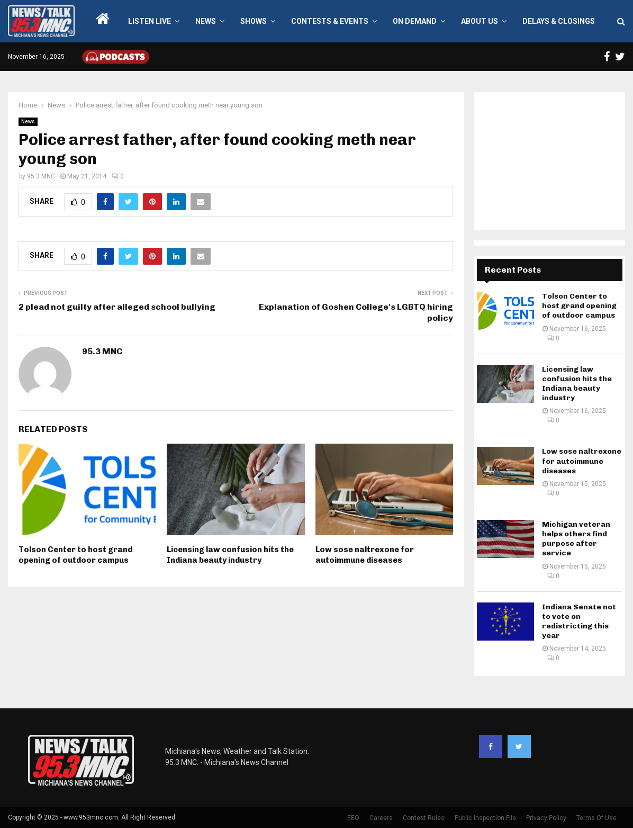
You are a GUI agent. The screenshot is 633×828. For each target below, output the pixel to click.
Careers (381, 818)
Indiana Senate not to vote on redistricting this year (579, 621)
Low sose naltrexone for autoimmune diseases (364, 555)
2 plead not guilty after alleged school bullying (117, 307)
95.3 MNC (41, 176)
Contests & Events (329, 21)
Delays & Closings (558, 21)
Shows (253, 21)
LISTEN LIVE (149, 21)
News (205, 21)
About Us (479, 21)
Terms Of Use (596, 818)
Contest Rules (424, 818)
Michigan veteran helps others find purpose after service (576, 539)
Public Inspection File (485, 818)
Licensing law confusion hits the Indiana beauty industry (230, 555)
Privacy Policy (546, 818)
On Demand (415, 21)
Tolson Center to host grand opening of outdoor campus (75, 555)
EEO (353, 818)
